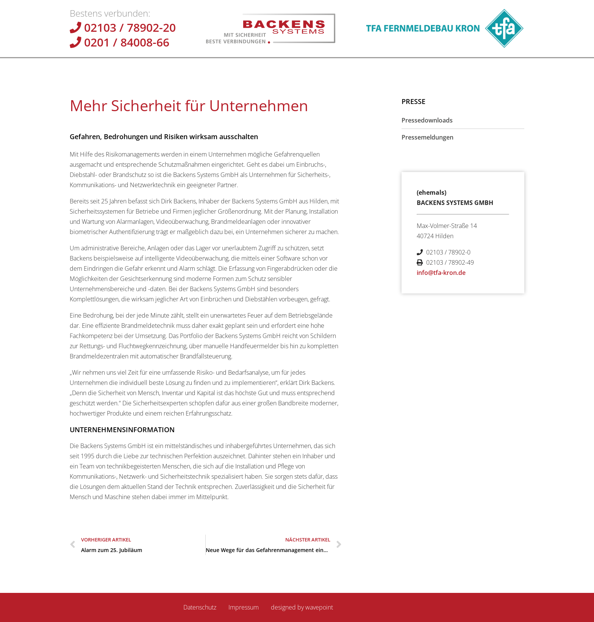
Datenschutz (199, 607)
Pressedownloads (427, 120)
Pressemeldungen (427, 137)
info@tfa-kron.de (441, 272)
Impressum (243, 607)
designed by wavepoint (302, 607)
